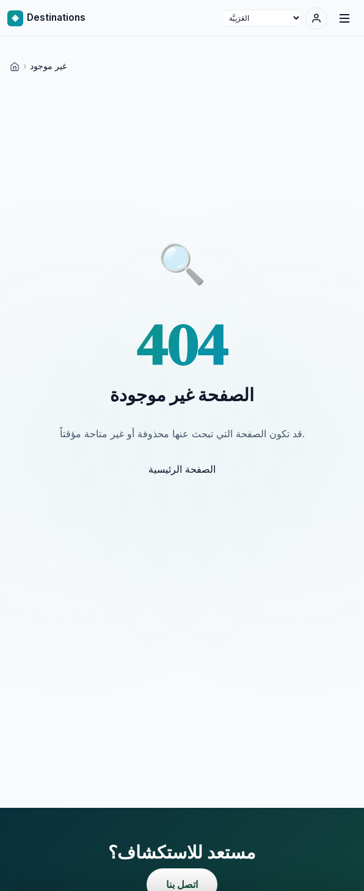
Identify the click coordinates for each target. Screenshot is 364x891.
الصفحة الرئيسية (182, 469)
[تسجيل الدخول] (316, 18)
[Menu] (344, 18)
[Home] (15, 66)
